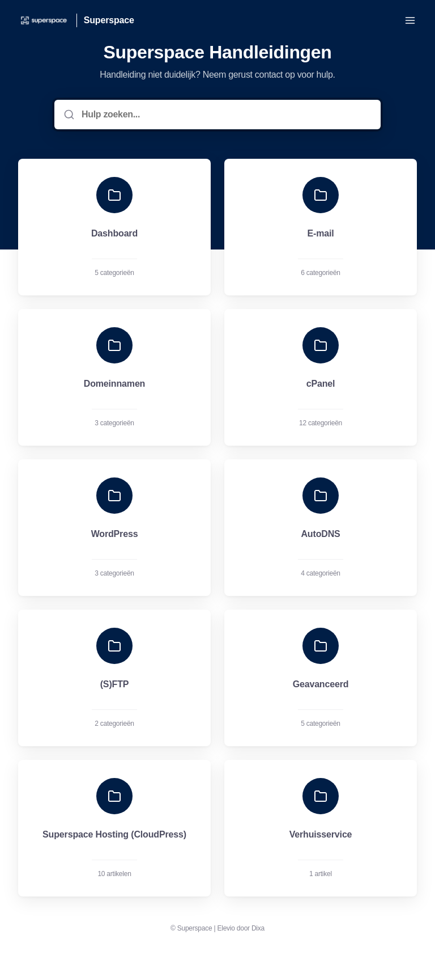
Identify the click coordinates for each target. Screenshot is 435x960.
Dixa (258, 928)
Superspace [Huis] (109, 20)
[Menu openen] (410, 20)
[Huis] (44, 20)
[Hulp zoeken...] (225, 114)
